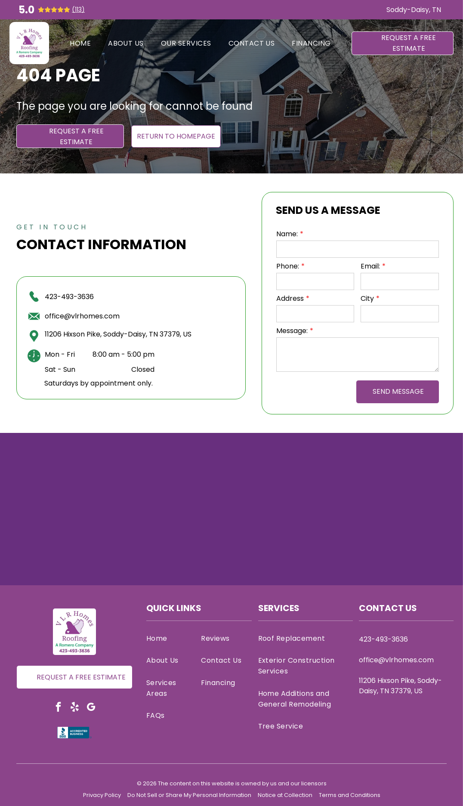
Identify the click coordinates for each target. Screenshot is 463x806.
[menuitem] (80, 42)
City (367, 298)
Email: (370, 266)
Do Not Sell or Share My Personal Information (189, 795)
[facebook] (58, 707)
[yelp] (74, 707)
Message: (292, 331)
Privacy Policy (102, 795)
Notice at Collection (285, 795)
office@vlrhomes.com (82, 316)
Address (290, 298)
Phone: (287, 266)
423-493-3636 (69, 297)
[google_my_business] (91, 707)
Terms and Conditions (349, 795)
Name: (287, 234)
